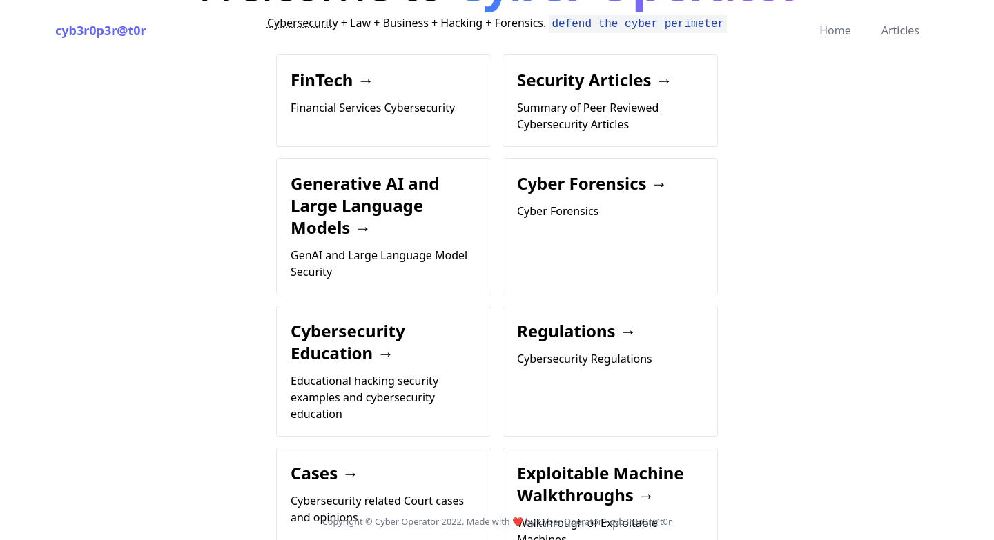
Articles (900, 30)
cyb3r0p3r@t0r (100, 30)
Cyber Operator (570, 521)
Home (835, 30)
